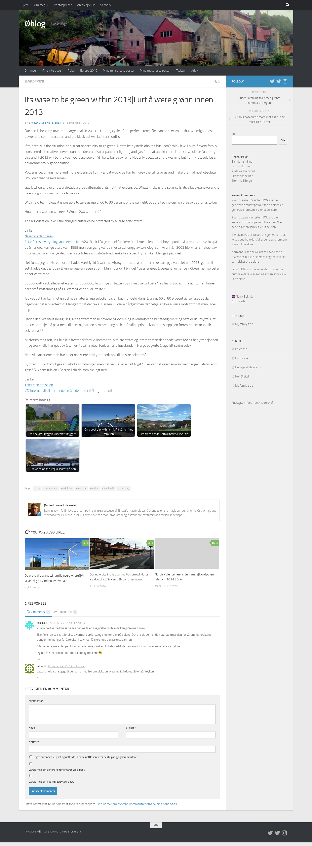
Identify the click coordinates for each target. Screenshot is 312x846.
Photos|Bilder (63, 5)
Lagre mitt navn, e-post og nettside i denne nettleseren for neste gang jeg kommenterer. (85, 760)
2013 (37, 488)
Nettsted (34, 745)
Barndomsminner (243, 161)
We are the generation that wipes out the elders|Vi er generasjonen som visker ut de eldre (257, 205)
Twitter (181, 70)
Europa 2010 (88, 70)
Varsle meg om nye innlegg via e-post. (51, 785)
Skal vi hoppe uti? (242, 176)
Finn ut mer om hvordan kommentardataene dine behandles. (137, 807)
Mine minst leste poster (118, 70)
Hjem (24, 5)
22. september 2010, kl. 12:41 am (66, 670)
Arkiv (194, 70)
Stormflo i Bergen (243, 180)
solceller (94, 488)
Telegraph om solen (39, 384)
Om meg (39, 5)
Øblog (35, 24)
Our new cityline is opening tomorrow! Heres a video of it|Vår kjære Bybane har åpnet (118, 579)
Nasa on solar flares (39, 236)
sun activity (123, 488)
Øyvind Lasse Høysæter (45, 122)
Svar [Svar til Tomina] (39, 662)
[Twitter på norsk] (278, 81)
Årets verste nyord (243, 171)
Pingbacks (68, 615)
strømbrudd (108, 488)
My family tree (244, 324)
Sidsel (235, 269)
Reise (71, 70)
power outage (50, 488)
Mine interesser (51, 70)
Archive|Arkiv (86, 5)
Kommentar (37, 704)
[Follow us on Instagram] (285, 81)
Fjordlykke (241, 358)
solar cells (81, 488)
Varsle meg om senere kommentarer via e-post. (57, 773)
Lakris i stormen (241, 166)
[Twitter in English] (272, 81)
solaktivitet (66, 488)
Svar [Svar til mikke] (39, 681)
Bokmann (241, 349)
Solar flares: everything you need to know (55, 241)
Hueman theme (73, 835)
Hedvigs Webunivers (248, 367)
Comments (39, 615)
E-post (131, 731)
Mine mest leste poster (155, 70)
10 (215, 543)
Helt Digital (242, 376)
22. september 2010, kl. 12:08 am (67, 626)
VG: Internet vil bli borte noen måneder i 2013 (58, 390)
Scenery (105, 5)
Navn (33, 731)
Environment (35, 81)
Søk (234, 134)
